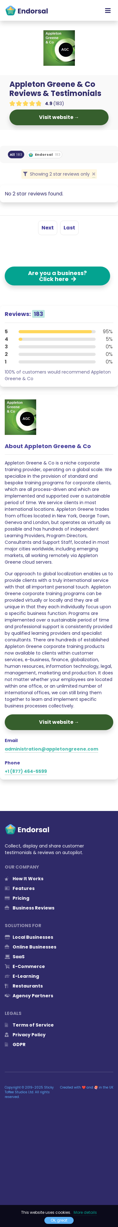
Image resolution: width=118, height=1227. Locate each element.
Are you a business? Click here (57, 276)
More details (85, 1212)
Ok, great (59, 1220)
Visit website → (59, 117)
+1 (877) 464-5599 (26, 771)
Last (69, 227)
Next (48, 227)
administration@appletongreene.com (51, 749)
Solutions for (23, 925)
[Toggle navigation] (108, 10)
